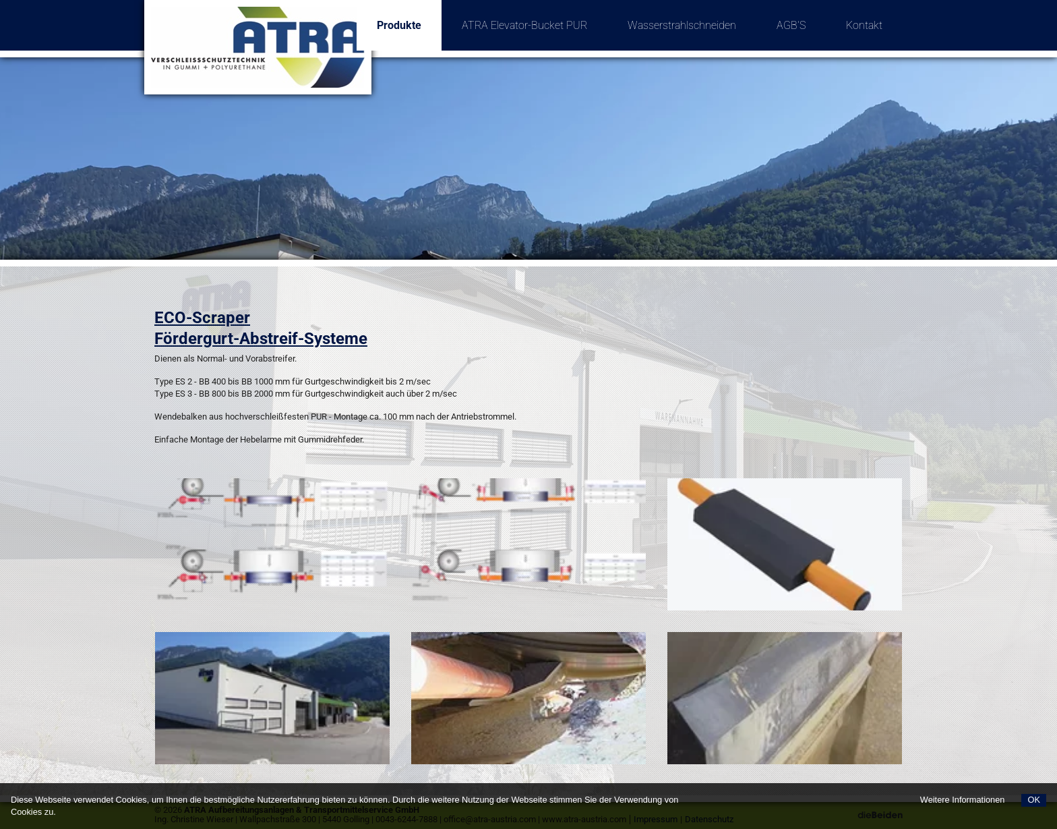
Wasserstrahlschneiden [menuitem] (682, 25)
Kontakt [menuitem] (864, 25)
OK (1033, 800)
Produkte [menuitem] (409, 16)
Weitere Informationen (962, 800)
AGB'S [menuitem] (791, 25)
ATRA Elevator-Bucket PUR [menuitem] (524, 25)
